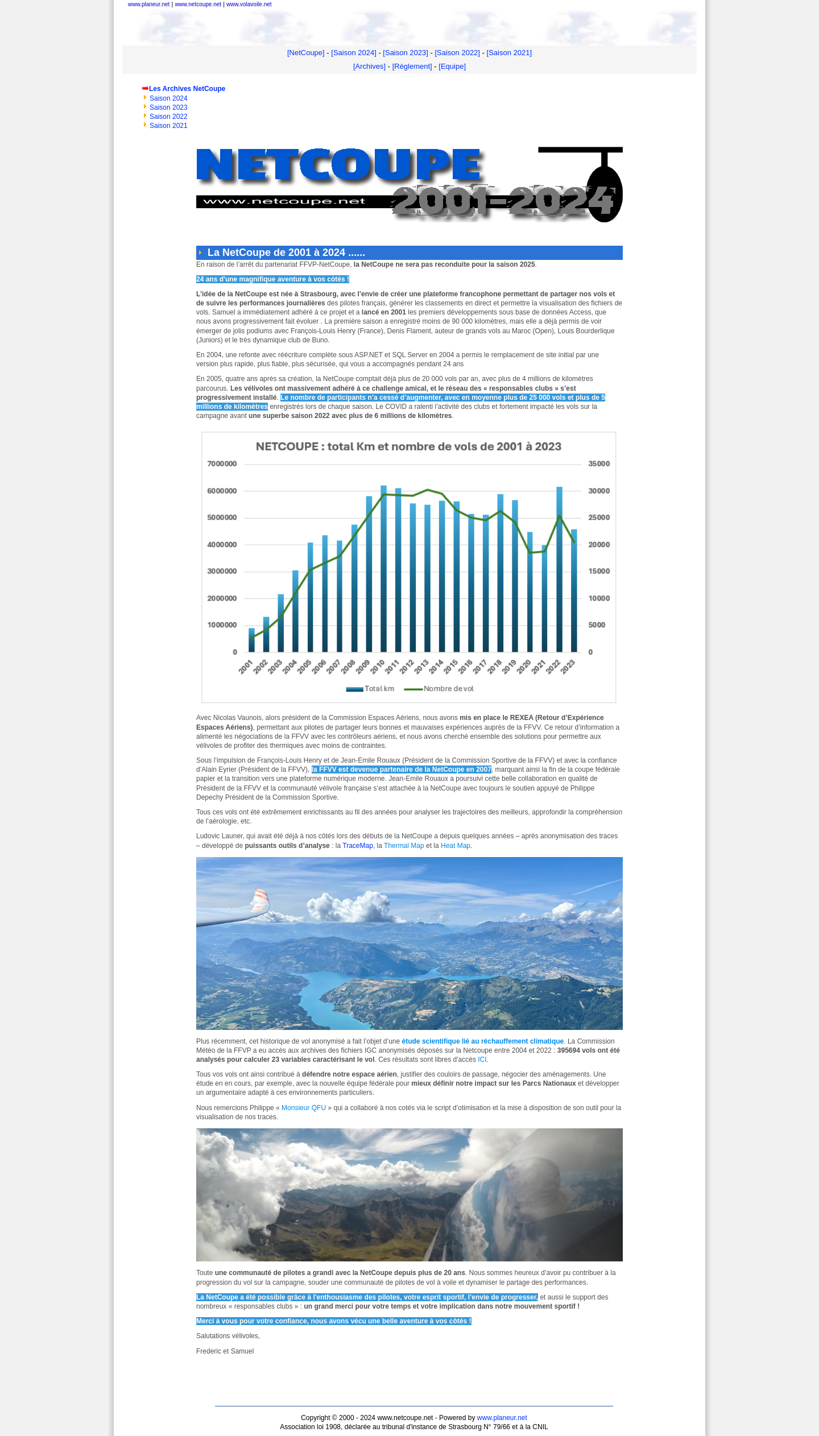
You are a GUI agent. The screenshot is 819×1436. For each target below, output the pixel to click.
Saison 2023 (169, 107)
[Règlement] (412, 66)
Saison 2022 (169, 117)
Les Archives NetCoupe (187, 89)
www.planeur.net (502, 1418)
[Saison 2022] (457, 52)
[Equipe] (452, 66)
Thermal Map (404, 846)
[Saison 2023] (405, 52)
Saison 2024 (169, 98)
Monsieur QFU (304, 1108)
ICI (481, 1059)
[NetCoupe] (306, 52)
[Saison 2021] (509, 52)
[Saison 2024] (354, 52)
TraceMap (357, 846)
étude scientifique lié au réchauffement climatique (482, 1041)
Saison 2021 (169, 126)
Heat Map (455, 846)
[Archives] (369, 66)
